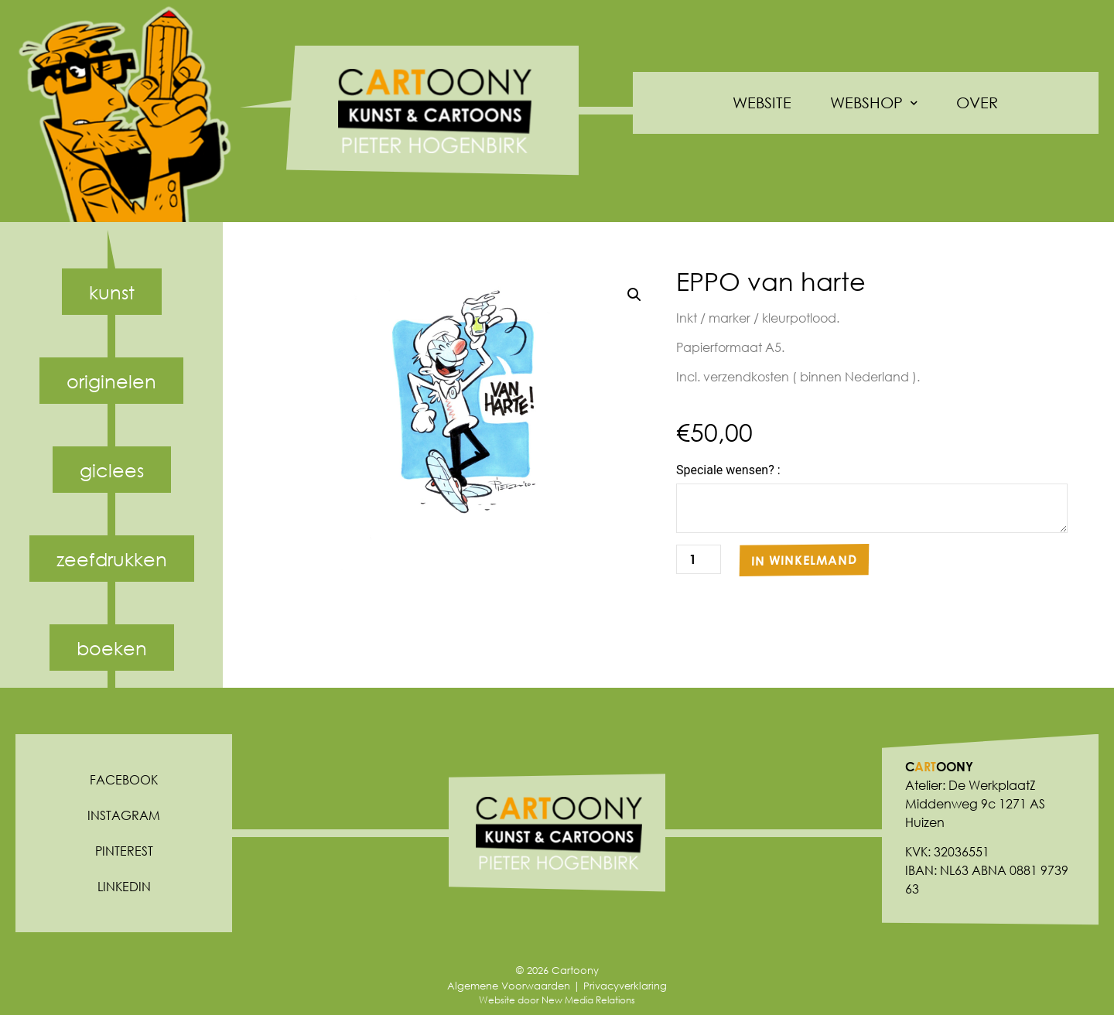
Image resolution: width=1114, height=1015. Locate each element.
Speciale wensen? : (728, 470)
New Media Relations (588, 999)
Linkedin (124, 886)
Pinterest (124, 850)
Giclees (112, 469)
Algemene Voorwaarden (508, 986)
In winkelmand (804, 560)
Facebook (124, 779)
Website (762, 102)
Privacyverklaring (625, 986)
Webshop (874, 103)
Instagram (123, 815)
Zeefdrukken (111, 558)
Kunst (112, 291)
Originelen (111, 380)
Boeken (112, 647)
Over (977, 102)
